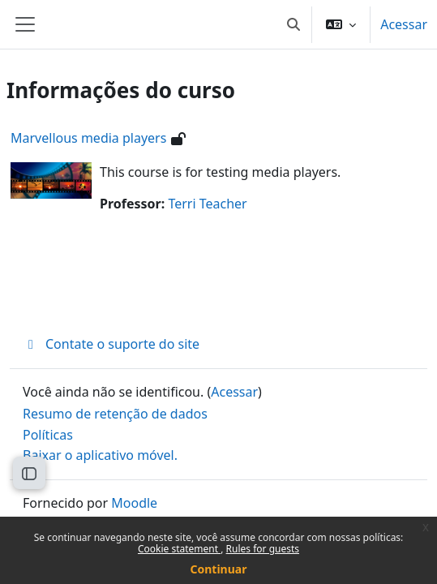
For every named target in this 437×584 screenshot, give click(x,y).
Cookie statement (179, 549)
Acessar (403, 24)
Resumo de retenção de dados (115, 414)
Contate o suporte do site (111, 344)
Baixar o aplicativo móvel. (100, 455)
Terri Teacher (207, 204)
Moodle (134, 503)
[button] (293, 24)
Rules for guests (262, 549)
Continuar (219, 569)
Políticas (48, 435)
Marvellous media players (88, 138)
